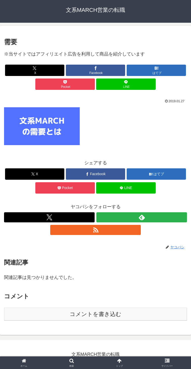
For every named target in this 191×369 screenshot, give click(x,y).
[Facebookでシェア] (95, 70)
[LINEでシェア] (126, 84)
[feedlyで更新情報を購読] (141, 217)
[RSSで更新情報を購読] (95, 230)
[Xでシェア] (35, 70)
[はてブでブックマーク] (156, 70)
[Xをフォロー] (49, 217)
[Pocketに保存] (65, 84)
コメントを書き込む (95, 314)
